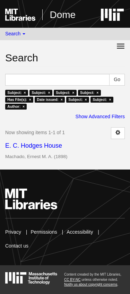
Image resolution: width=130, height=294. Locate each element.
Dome (63, 14)
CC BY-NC (72, 280)
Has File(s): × (19, 99)
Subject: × (16, 92)
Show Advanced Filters (100, 116)
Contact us (16, 246)
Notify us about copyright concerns (90, 284)
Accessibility (80, 232)
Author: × (16, 106)
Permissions (44, 232)
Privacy (13, 232)
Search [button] (15, 33)
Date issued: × (49, 99)
